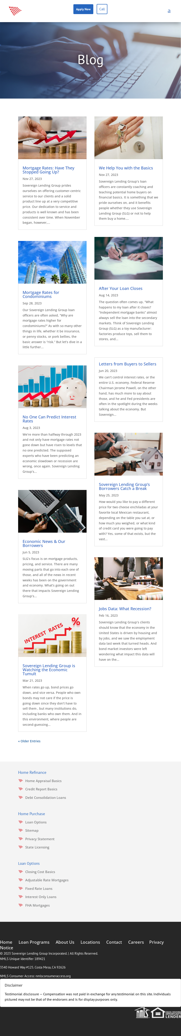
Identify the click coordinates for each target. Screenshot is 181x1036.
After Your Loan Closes (121, 288)
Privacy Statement (40, 839)
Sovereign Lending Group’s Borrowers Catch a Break (124, 486)
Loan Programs (34, 942)
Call (102, 9)
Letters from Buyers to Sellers (127, 364)
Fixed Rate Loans (38, 888)
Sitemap (31, 830)
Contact (114, 942)
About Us (65, 942)
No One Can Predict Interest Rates (49, 419)
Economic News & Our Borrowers (44, 543)
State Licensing (37, 847)
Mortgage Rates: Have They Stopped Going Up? (48, 170)
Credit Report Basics (41, 789)
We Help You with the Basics (126, 168)
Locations (90, 942)
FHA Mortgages (37, 905)
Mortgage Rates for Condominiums (41, 294)
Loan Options (36, 822)
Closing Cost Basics (40, 871)
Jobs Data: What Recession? (125, 608)
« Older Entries (29, 741)
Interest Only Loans (40, 897)
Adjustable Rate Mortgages (46, 880)
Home (6, 942)
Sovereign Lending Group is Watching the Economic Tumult (49, 669)
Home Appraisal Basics (43, 781)
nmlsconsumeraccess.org (53, 976)
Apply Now (83, 9)
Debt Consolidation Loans (45, 797)
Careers (136, 942)
